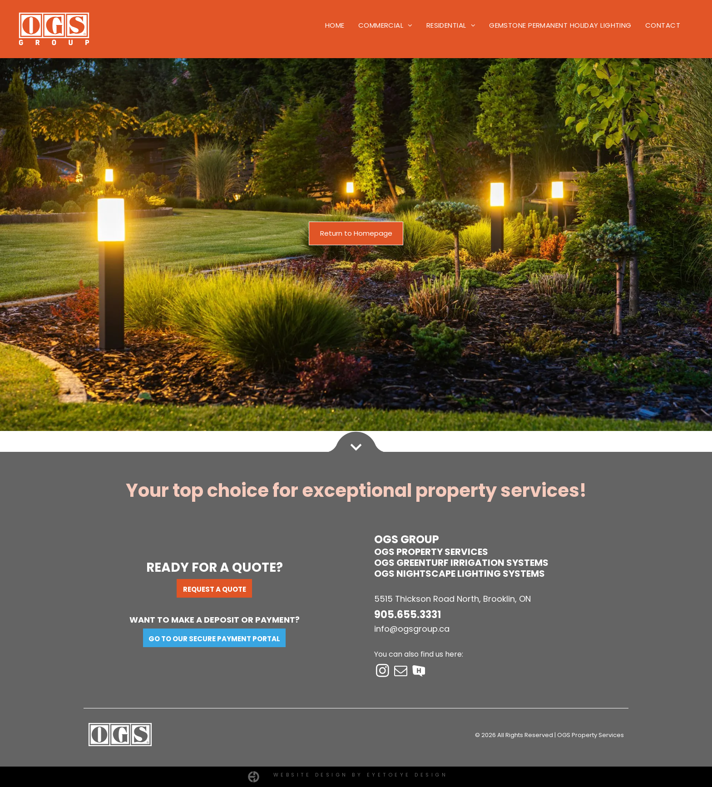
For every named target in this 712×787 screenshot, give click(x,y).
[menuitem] (334, 25)
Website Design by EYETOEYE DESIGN (360, 774)
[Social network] (418, 672)
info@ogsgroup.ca (412, 628)
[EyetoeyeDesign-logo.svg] (253, 780)
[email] (400, 672)
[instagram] (382, 672)
